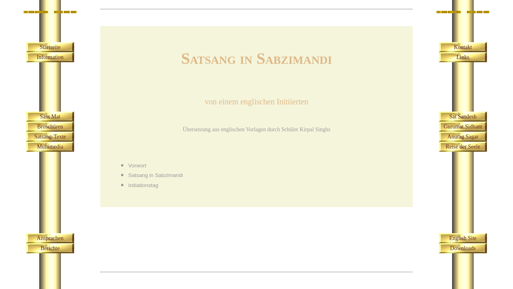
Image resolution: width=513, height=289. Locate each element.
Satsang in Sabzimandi (155, 175)
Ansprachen (50, 238)
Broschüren (50, 127)
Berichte (49, 248)
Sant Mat (50, 117)
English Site (463, 238)
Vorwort (137, 166)
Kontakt (463, 47)
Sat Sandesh (463, 117)
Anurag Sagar (462, 137)
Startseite (50, 47)
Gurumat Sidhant (463, 127)
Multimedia (50, 147)
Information (50, 57)
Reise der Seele (463, 147)
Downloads (463, 248)
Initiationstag (143, 185)
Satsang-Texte (50, 137)
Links (462, 57)
